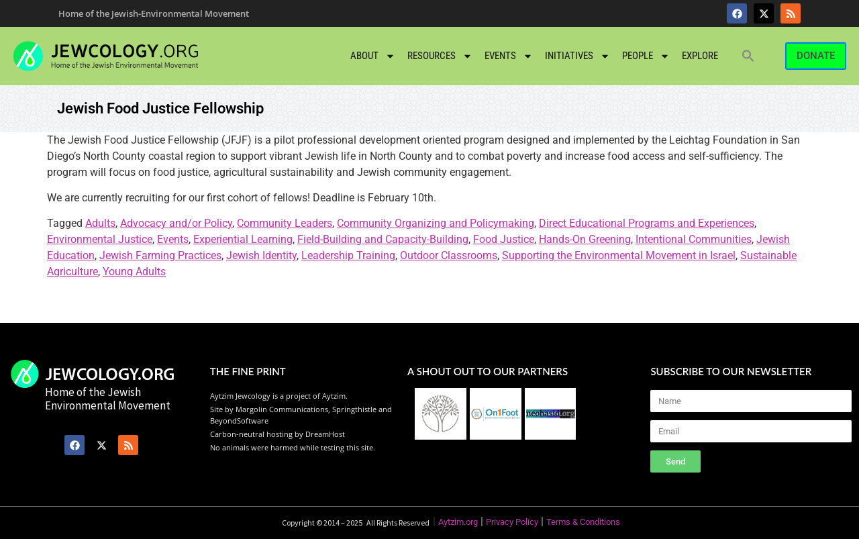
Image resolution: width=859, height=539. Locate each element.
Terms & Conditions (583, 522)
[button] (748, 55)
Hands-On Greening (585, 239)
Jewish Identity (261, 255)
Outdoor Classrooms (448, 255)
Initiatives (577, 56)
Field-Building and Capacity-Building (382, 239)
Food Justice (503, 239)
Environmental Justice (99, 239)
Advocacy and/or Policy (176, 223)
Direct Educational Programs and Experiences (646, 223)
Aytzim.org (458, 522)
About (372, 56)
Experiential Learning (243, 239)
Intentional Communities (694, 239)
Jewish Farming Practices (160, 255)
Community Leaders (284, 223)
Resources (439, 56)
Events (509, 56)
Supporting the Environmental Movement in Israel (619, 255)
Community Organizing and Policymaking (435, 223)
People (646, 56)
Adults (100, 223)
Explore (700, 56)
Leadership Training (348, 255)
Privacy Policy (512, 522)
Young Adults (134, 271)
